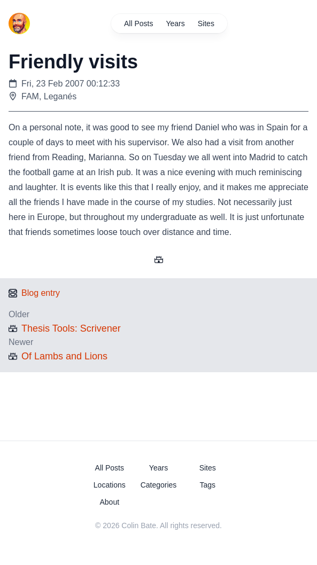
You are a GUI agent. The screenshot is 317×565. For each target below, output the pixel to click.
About (109, 502)
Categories (159, 485)
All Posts (138, 23)
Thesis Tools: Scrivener (71, 328)
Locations (110, 485)
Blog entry (40, 292)
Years (175, 23)
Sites (206, 23)
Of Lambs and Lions (64, 356)
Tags (207, 485)
